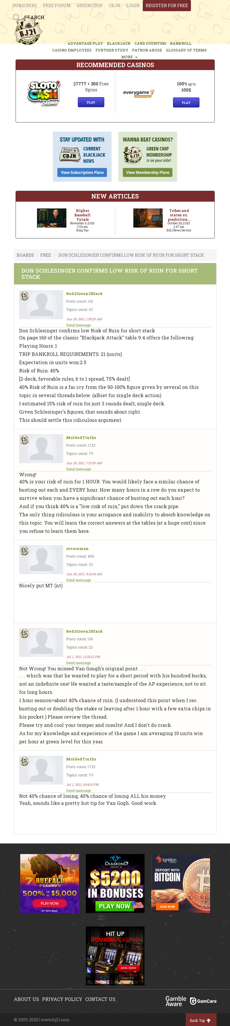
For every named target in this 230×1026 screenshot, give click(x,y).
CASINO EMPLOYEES (72, 50)
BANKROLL (181, 43)
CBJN (114, 5)
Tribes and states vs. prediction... (179, 215)
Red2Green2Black (84, 294)
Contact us (100, 999)
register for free (167, 5)
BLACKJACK (119, 43)
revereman (77, 549)
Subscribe (24, 5)
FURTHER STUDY (111, 50)
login (133, 5)
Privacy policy (62, 999)
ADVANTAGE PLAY (85, 43)
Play (91, 102)
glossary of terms (186, 50)
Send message (78, 325)
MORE (129, 57)
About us (26, 999)
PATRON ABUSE (147, 50)
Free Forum (57, 5)
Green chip (90, 5)
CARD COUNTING (150, 43)
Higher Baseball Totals (82, 215)
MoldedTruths (81, 438)
